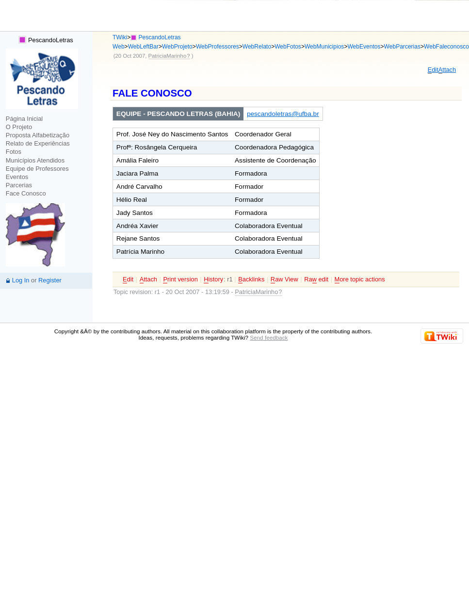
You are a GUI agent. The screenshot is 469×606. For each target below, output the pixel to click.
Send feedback (269, 337)
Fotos (13, 151)
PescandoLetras (45, 40)
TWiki (120, 37)
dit (433, 70)
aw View (284, 279)
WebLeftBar (143, 46)
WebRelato (257, 46)
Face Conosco (26, 193)
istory (213, 279)
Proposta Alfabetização (37, 135)
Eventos (17, 176)
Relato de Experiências (38, 143)
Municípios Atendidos (35, 160)
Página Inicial (24, 118)
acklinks (251, 279)
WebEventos (363, 46)
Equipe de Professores (37, 168)
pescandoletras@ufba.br (283, 113)
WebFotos (288, 46)
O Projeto (19, 127)
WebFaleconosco (446, 46)
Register (50, 280)
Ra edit (316, 279)
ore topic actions (360, 279)
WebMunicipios (324, 46)
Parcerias (19, 185)
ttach (447, 70)
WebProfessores (217, 46)
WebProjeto (177, 46)
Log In (21, 280)
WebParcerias (402, 46)
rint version (180, 279)
